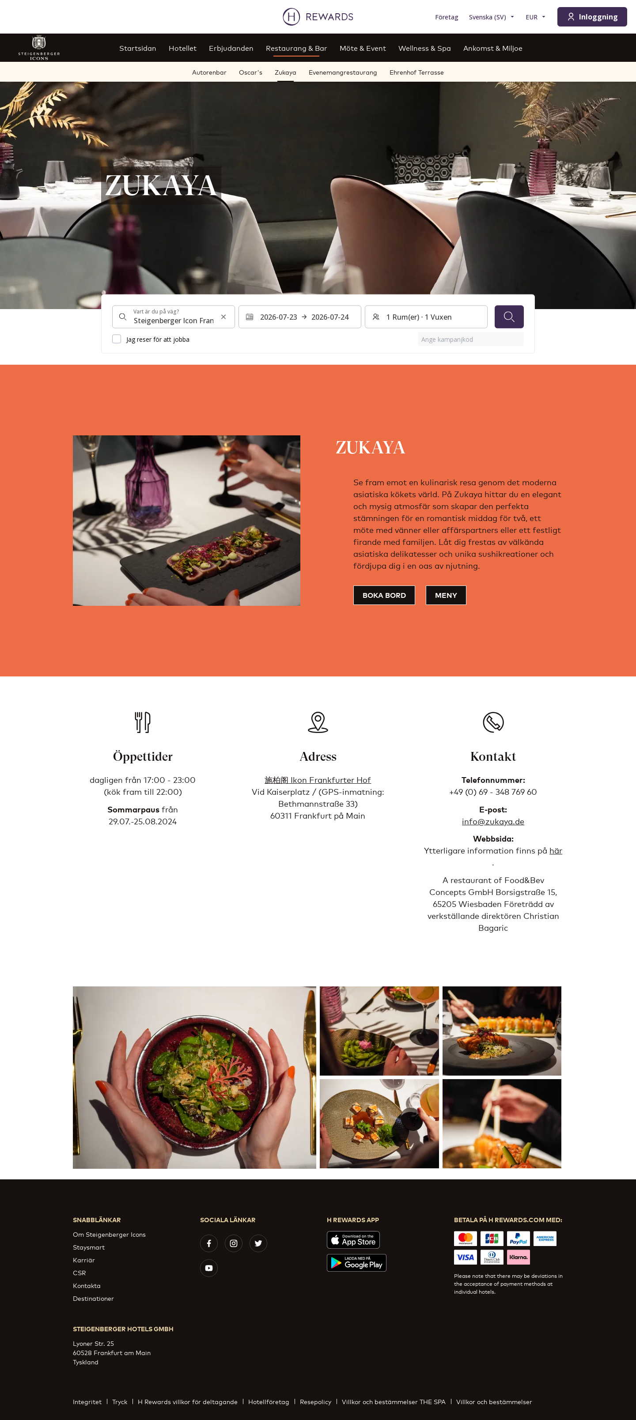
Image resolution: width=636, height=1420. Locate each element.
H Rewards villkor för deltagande (190, 1401)
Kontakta (87, 1285)
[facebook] (209, 1243)
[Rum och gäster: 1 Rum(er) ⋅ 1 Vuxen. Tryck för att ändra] (426, 317)
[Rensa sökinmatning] (223, 317)
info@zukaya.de (493, 821)
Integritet (90, 1401)
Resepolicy (318, 1401)
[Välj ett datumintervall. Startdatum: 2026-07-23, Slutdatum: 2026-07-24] (299, 317)
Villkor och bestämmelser (497, 1401)
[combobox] (173, 317)
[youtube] (209, 1268)
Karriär (84, 1259)
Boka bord (384, 595)
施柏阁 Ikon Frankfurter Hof (318, 779)
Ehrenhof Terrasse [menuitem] (417, 72)
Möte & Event (363, 47)
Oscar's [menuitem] (250, 72)
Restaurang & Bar (296, 47)
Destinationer (93, 1298)
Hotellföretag (271, 1401)
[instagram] (233, 1243)
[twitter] (258, 1243)
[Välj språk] (492, 17)
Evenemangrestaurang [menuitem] (343, 72)
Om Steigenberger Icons (109, 1234)
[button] (194, 1077)
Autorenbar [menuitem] (209, 72)
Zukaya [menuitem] (285, 72)
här (555, 850)
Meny (446, 595)
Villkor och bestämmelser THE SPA (396, 1401)
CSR (79, 1272)
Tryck (122, 1401)
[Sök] (509, 317)
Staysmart (89, 1246)
